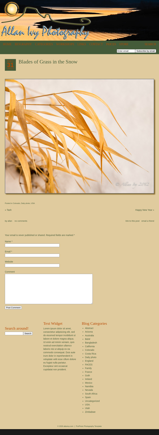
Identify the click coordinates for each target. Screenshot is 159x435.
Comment (10, 271)
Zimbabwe (90, 417)
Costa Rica (90, 359)
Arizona (89, 337)
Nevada (89, 396)
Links (81, 44)
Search (150, 44)
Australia (89, 341)
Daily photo (25, 203)
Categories (44, 44)
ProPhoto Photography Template (89, 432)
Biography (23, 44)
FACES (88, 370)
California (90, 352)
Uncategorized (92, 407)
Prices (111, 44)
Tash (8, 210)
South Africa (91, 399)
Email (8, 251)
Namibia (89, 392)
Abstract (89, 334)
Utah (87, 414)
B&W (87, 345)
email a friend (147, 221)
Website (9, 261)
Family (88, 374)
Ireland (88, 385)
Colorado (16, 203)
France (88, 377)
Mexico (88, 388)
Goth (87, 381)
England (89, 366)
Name (8, 241)
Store (123, 44)
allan (10, 221)
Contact (96, 44)
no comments (21, 221)
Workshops (65, 44)
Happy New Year (144, 210)
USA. (33, 203)
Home (7, 44)
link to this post (133, 221)
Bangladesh (91, 348)
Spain (88, 403)
